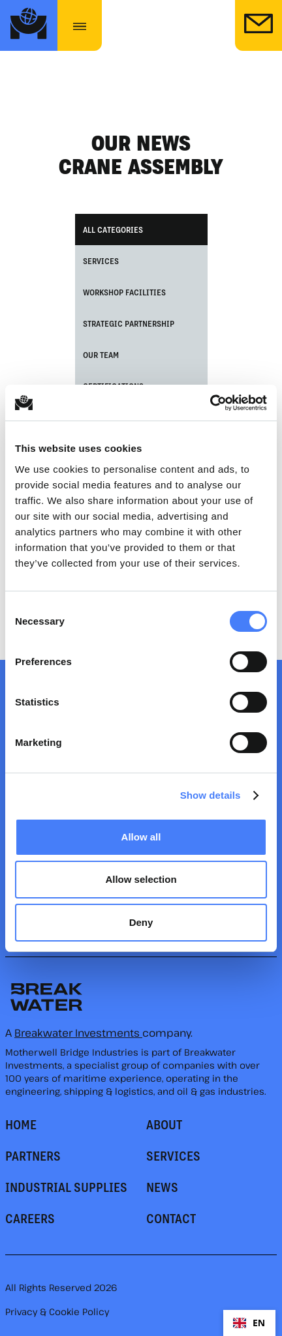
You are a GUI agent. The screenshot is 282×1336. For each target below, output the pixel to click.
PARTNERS (33, 1155)
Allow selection (140, 879)
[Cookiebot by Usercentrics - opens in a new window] (210, 402)
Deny (141, 922)
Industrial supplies (66, 1186)
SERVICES (173, 1155)
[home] (28, 25)
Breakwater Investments (78, 1033)
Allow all (141, 836)
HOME (21, 1124)
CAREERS (30, 1218)
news (162, 1186)
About (164, 1124)
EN (249, 1322)
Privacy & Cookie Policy (57, 1311)
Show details (210, 795)
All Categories (113, 229)
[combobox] (249, 1323)
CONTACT (171, 1218)
